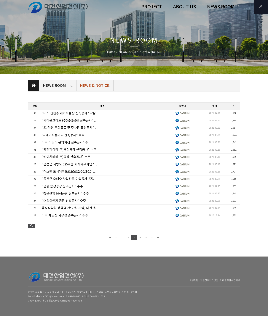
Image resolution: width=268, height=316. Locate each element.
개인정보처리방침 (209, 280)
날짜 (214, 105)
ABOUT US (184, 7)
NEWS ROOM (220, 7)
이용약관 (193, 280)
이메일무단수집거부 (230, 280)
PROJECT (151, 7)
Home (111, 52)
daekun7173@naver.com (50, 296)
